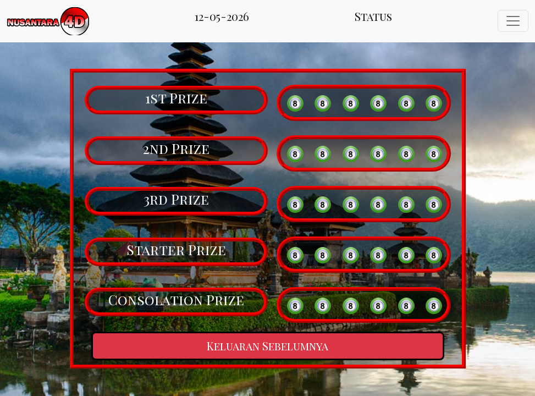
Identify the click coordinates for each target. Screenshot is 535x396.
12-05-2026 (222, 16)
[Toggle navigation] (513, 21)
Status (373, 16)
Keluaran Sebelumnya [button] (267, 345)
